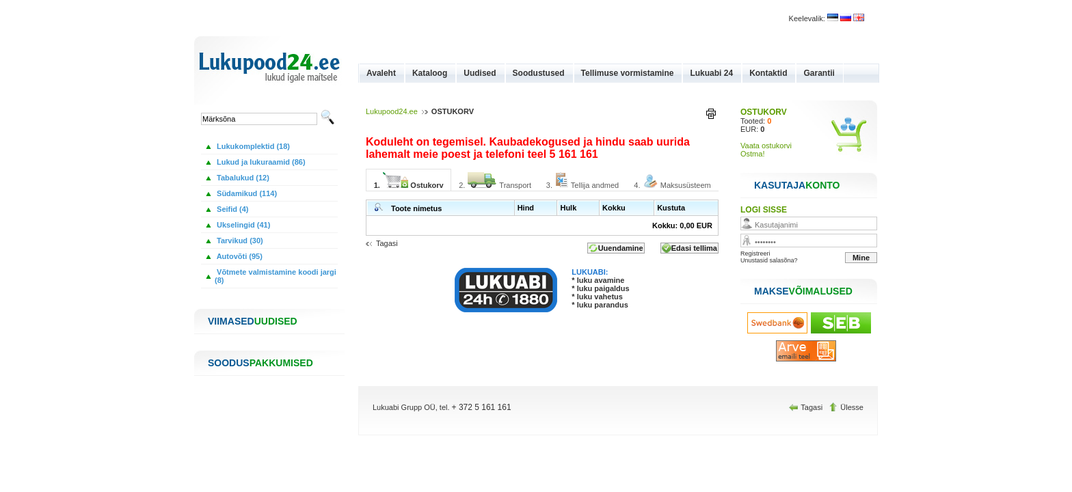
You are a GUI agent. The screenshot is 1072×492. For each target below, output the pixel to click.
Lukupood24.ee (392, 111)
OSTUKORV (763, 112)
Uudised (480, 73)
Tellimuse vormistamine (627, 73)
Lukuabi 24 (711, 73)
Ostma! (752, 154)
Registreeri (755, 253)
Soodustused (539, 73)
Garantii (818, 73)
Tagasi (387, 243)
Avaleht (381, 73)
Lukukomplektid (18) (252, 146)
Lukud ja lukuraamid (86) (260, 162)
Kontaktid (768, 73)
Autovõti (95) (239, 256)
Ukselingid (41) (242, 225)
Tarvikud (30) (239, 240)
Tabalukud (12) (242, 178)
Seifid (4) (232, 209)
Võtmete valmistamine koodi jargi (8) (275, 276)
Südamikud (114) (246, 193)
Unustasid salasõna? (769, 260)
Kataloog (429, 73)
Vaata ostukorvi (766, 145)
